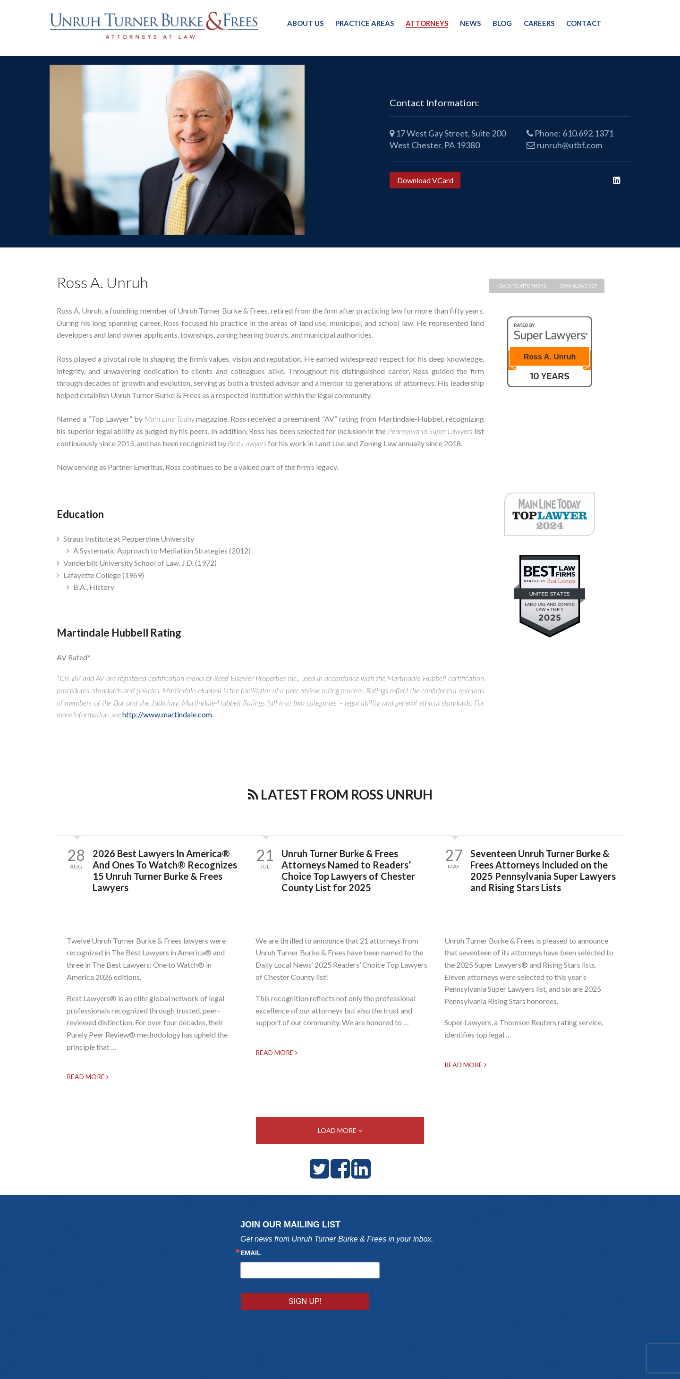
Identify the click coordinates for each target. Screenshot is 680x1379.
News (470, 23)
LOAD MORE (340, 1134)
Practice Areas (364, 23)
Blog (502, 23)
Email (250, 1256)
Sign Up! (409, 1273)
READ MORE (88, 1079)
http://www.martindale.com (167, 714)
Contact (584, 23)
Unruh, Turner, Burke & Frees (156, 25)
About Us (305, 23)
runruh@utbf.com (564, 145)
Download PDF (578, 286)
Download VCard (425, 180)
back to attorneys (521, 286)
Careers (539, 23)
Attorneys (427, 23)
